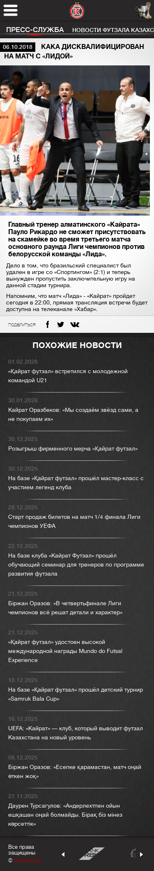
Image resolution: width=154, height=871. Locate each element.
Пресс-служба (35, 30)
